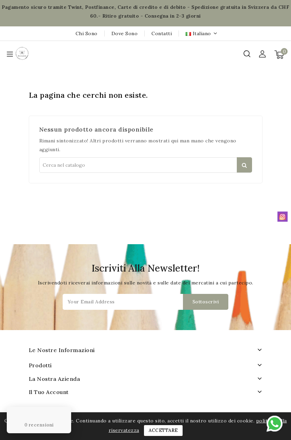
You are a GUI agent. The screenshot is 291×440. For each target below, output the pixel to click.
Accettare (163, 430)
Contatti (161, 33)
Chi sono (87, 33)
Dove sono (124, 33)
